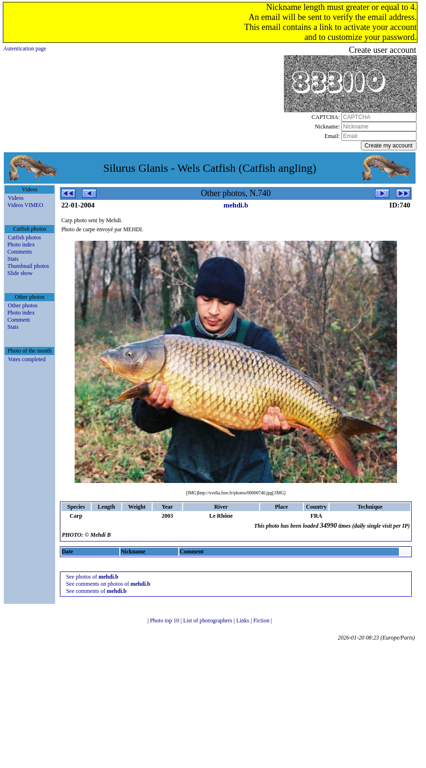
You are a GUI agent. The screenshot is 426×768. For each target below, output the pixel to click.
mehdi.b (235, 205)
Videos (15, 198)
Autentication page (24, 48)
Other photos (22, 305)
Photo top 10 (165, 620)
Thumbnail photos (28, 266)
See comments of (96, 591)
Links (243, 620)
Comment (18, 319)
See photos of (92, 576)
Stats (12, 259)
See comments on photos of (108, 584)
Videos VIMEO (25, 205)
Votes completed (26, 359)
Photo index (21, 244)
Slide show (19, 273)
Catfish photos (24, 237)
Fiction (262, 620)
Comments (19, 251)
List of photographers (208, 620)
